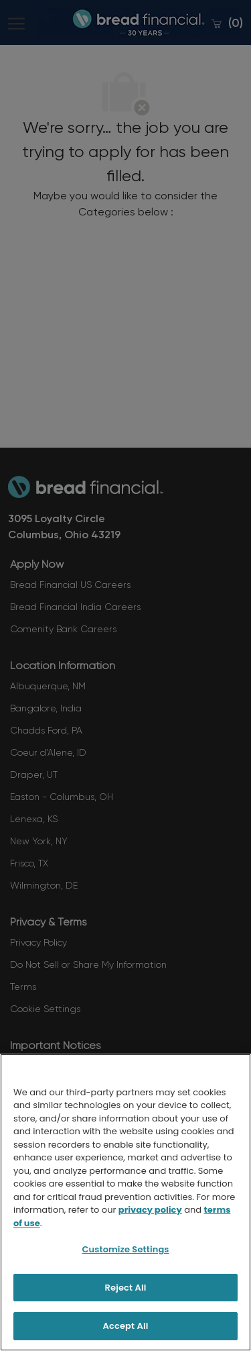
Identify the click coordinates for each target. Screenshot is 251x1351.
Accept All (126, 1325)
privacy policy (150, 1209)
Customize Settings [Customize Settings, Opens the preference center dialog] (125, 1249)
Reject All (126, 1287)
